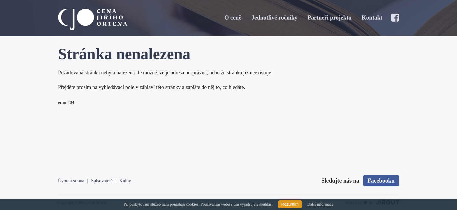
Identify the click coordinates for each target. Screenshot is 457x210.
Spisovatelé (102, 180)
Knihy (125, 180)
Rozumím (290, 204)
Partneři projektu (329, 17)
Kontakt (372, 17)
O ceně (232, 17)
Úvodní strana (71, 180)
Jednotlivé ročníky (275, 17)
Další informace (320, 204)
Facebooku (381, 180)
